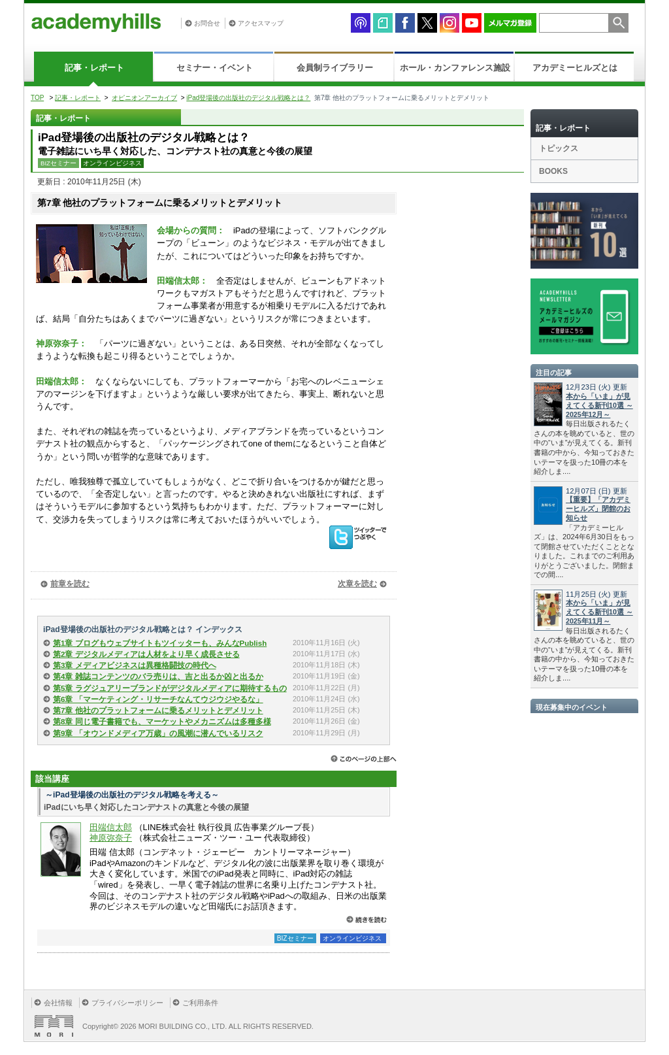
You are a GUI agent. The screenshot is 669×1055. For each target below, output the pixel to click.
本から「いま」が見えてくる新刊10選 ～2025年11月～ (599, 612)
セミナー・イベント (214, 68)
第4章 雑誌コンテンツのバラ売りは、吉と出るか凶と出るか (158, 676)
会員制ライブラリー (335, 68)
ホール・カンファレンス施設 (455, 68)
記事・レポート (94, 68)
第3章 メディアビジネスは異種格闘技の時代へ (134, 665)
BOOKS (553, 171)
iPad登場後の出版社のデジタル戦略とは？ (248, 97)
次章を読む (357, 584)
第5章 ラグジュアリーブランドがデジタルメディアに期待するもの (170, 688)
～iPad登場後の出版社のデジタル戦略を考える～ (132, 794)
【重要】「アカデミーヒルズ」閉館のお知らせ (598, 508)
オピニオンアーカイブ (144, 97)
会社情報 (58, 1003)
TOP (37, 97)
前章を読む (70, 584)
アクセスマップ (261, 23)
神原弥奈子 (111, 838)
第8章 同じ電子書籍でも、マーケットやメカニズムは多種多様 (162, 722)
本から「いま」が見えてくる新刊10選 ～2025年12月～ (599, 405)
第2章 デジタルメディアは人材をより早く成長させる (146, 654)
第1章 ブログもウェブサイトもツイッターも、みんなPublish (160, 643)
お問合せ (207, 23)
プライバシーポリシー (127, 1003)
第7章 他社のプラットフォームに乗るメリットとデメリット (158, 710)
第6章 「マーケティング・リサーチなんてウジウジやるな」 (158, 699)
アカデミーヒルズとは (574, 68)
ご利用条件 (200, 1003)
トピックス (558, 148)
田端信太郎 (111, 827)
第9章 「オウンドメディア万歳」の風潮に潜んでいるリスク (158, 733)
